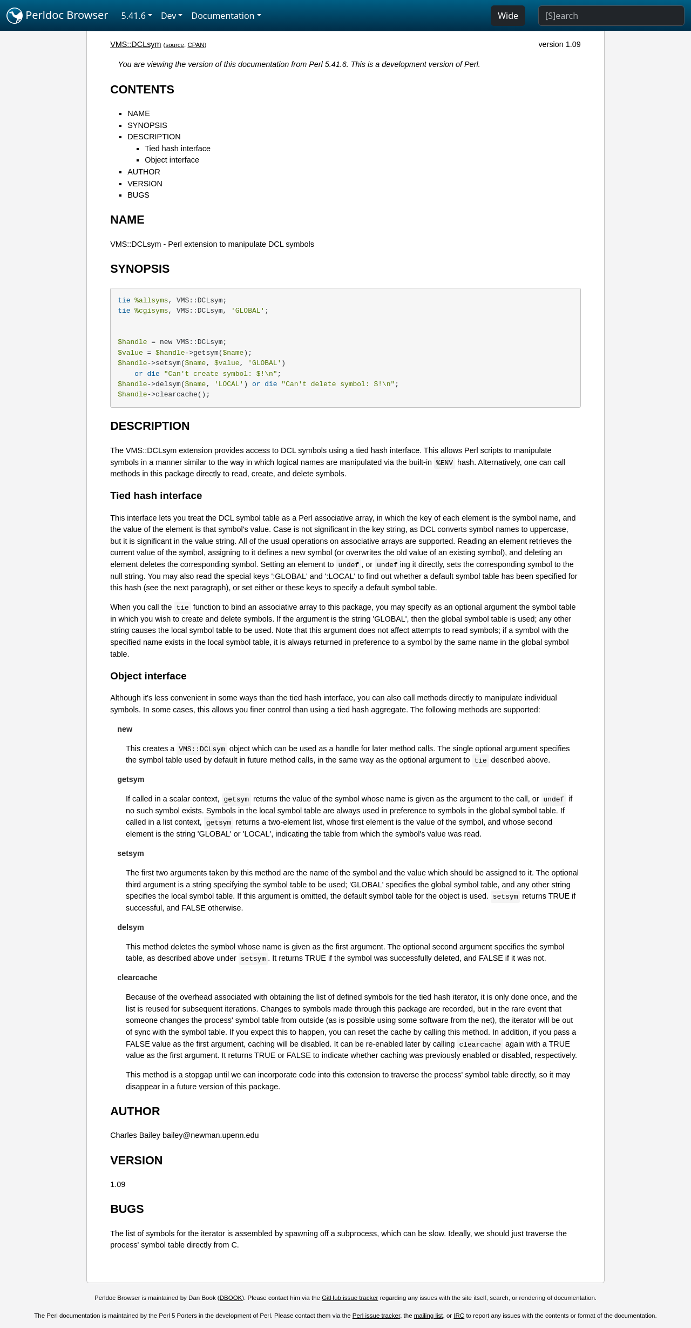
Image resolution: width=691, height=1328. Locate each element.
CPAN (195, 45)
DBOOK (231, 1298)
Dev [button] (169, 16)
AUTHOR (143, 171)
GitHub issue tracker (350, 1298)
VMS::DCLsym (135, 44)
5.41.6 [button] (133, 16)
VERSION (144, 183)
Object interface (172, 160)
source (174, 45)
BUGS (138, 195)
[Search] (611, 15)
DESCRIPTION (153, 136)
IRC (458, 1315)
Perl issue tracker (376, 1315)
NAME (138, 113)
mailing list (428, 1315)
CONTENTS (142, 89)
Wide (508, 16)
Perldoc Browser (57, 16)
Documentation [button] (222, 16)
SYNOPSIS (147, 125)
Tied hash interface (178, 148)
